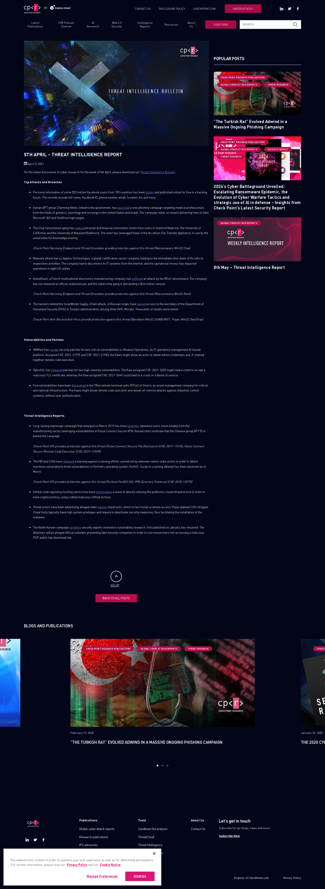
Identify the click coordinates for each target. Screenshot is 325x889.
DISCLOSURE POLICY (172, 8)
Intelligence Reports (145, 24)
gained (141, 304)
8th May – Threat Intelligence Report (249, 267)
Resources (171, 24)
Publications (88, 820)
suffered (137, 278)
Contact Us (198, 829)
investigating (104, 492)
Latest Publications (35, 24)
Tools (142, 820)
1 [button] (157, 765)
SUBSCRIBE (220, 24)
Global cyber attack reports (97, 829)
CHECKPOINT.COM (204, 8)
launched (123, 207)
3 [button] (167, 765)
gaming (102, 507)
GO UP (116, 579)
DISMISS (140, 883)
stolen (150, 192)
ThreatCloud (146, 837)
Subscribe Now (229, 836)
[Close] (154, 860)
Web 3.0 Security (116, 24)
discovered (79, 385)
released (57, 370)
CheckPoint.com (258, 878)
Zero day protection (150, 853)
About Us (191, 24)
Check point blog (90, 853)
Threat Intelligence (150, 845)
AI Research (93, 24)
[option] (162, 698)
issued (54, 349)
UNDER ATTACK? (243, 8)
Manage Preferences (102, 883)
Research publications (93, 837)
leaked (79, 228)
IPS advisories (88, 845)
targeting (133, 426)
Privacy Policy (292, 878)
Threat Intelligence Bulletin (157, 172)
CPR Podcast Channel (66, 24)
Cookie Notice (110, 871)
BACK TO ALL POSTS (116, 598)
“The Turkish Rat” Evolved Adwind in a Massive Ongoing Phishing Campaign (250, 124)
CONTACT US (143, 8)
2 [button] (162, 765)
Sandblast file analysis (152, 829)
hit (60, 258)
